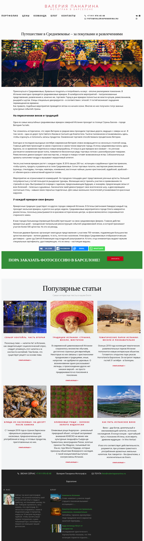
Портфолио (9, 15)
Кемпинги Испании (71, 495)
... (74, 504)
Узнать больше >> (25, 360)
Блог (54, 15)
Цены (26, 15)
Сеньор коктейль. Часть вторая (25, 337)
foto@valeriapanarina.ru (114, 473)
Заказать (115, 258)
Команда (40, 15)
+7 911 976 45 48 (43, 473)
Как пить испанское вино (119, 422)
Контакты (68, 15)
